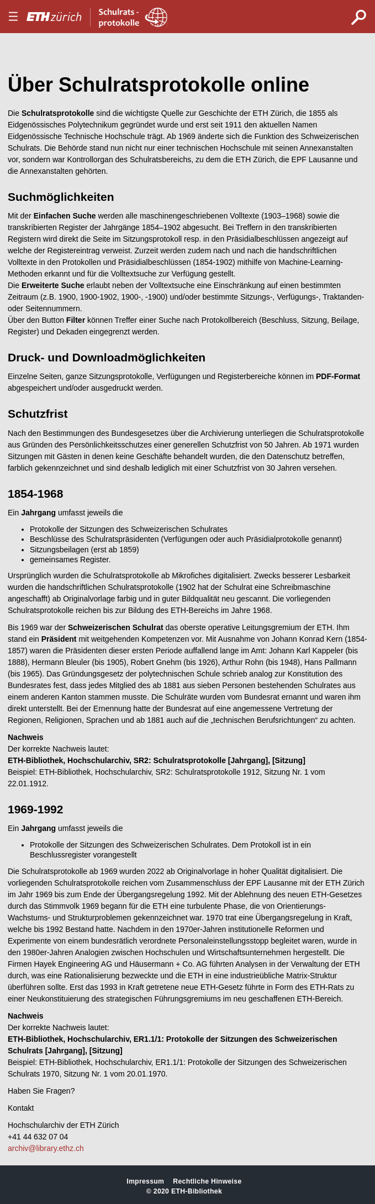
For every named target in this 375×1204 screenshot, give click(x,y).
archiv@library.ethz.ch (46, 1148)
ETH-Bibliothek (196, 1191)
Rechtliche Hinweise (207, 1181)
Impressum (145, 1181)
